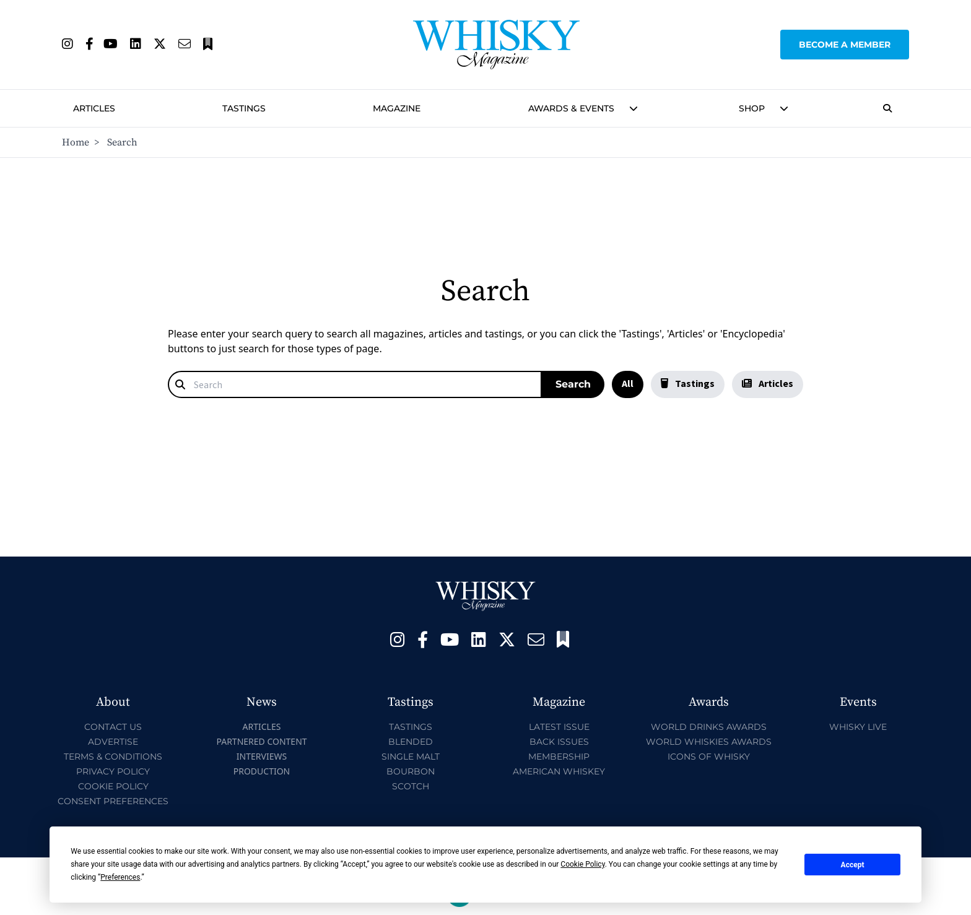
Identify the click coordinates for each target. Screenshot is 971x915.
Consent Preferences (113, 801)
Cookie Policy (113, 786)
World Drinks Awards (709, 726)
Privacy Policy (113, 771)
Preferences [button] (120, 877)
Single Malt (410, 756)
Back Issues (559, 741)
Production (261, 771)
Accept (852, 865)
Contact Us (113, 726)
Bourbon (410, 771)
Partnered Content (261, 741)
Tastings (244, 108)
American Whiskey (559, 771)
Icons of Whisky (709, 756)
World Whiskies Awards (709, 741)
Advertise (113, 741)
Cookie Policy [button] (582, 864)
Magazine (396, 108)
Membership (559, 756)
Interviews (262, 756)
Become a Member (844, 44)
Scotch (410, 786)
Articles (94, 108)
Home (75, 142)
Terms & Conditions (113, 756)
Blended (410, 741)
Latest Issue (559, 726)
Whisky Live (858, 726)
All (628, 383)
